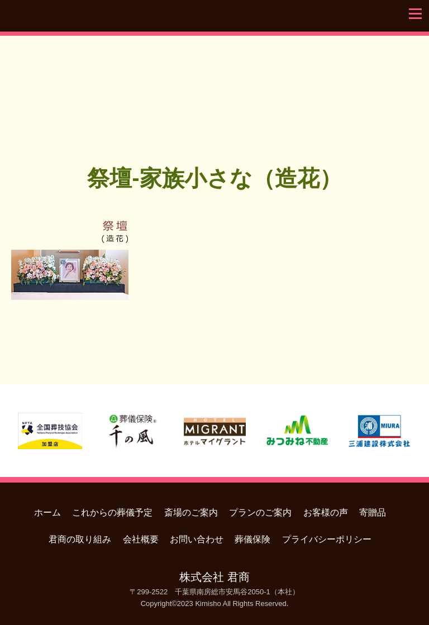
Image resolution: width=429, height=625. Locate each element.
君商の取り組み (80, 539)
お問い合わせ (196, 539)
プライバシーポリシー (326, 539)
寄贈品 (372, 512)
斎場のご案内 (191, 512)
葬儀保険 (252, 539)
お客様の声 (325, 512)
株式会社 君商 (214, 577)
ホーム (47, 512)
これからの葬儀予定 (112, 512)
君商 (214, 86)
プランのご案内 (260, 512)
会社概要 (141, 539)
